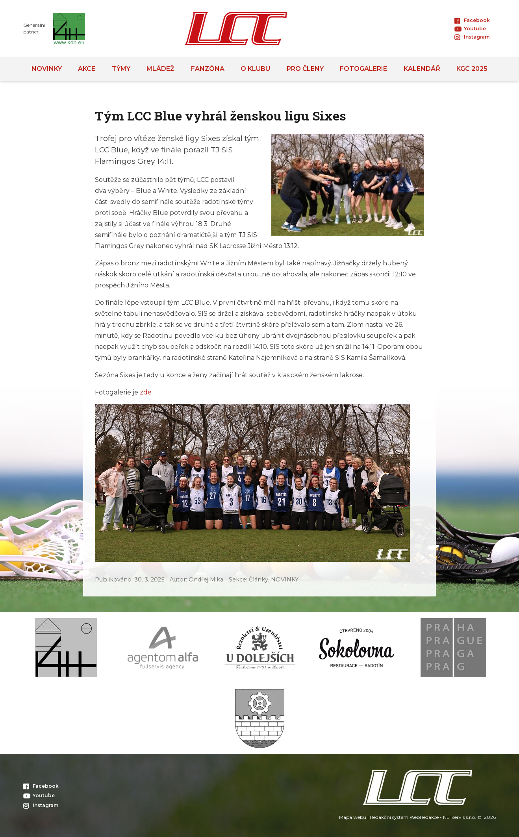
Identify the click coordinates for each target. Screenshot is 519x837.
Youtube (470, 28)
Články (258, 579)
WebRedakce (424, 817)
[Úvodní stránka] (236, 28)
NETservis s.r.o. (459, 817)
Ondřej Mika (206, 579)
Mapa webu (352, 817)
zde (146, 392)
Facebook (472, 20)
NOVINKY (284, 579)
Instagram (471, 37)
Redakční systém (389, 817)
